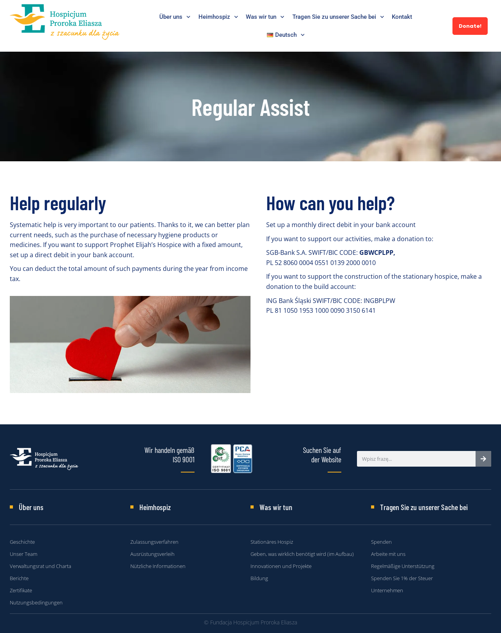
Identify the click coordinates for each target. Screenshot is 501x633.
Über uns (175, 17)
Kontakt (402, 16)
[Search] (483, 459)
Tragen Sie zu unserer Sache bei (338, 17)
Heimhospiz (218, 17)
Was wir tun (265, 17)
